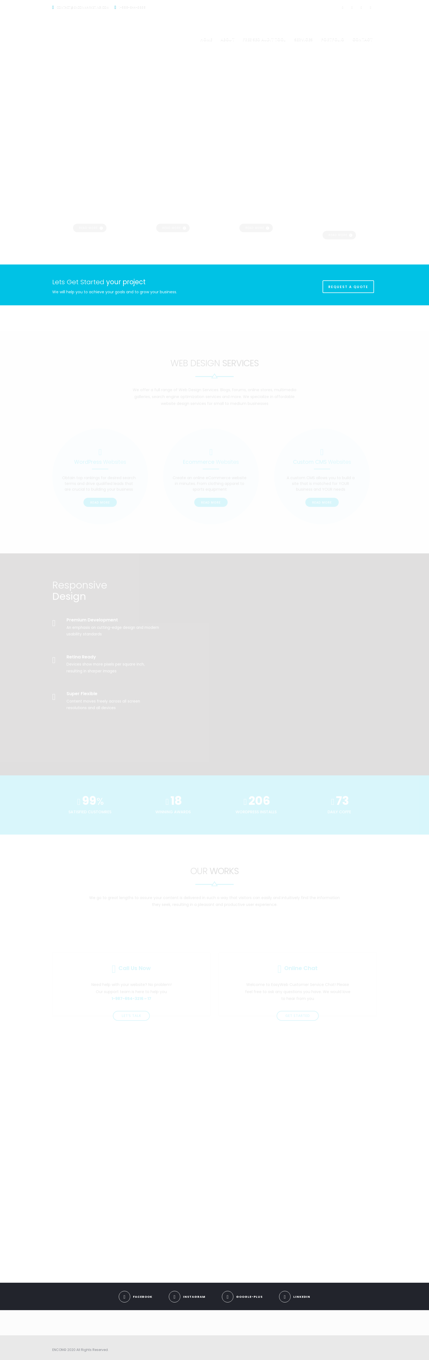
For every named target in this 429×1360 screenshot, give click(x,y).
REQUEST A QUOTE (348, 286)
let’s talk (131, 999)
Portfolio (332, 39)
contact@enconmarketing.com (83, 7)
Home (206, 39)
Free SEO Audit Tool (264, 39)
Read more (88, 202)
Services (303, 39)
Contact (362, 39)
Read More (100, 486)
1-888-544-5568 (132, 7)
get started (297, 999)
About (228, 39)
